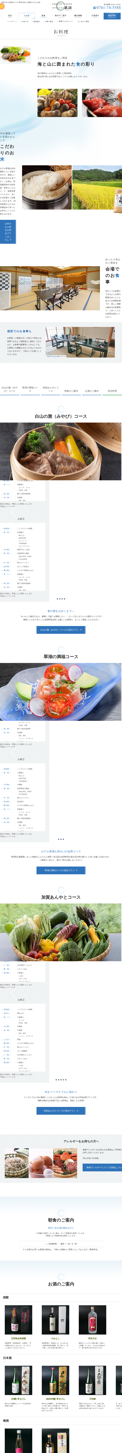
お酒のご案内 (92, 391)
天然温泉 (43, 16)
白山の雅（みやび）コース (10, 389)
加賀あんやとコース (51, 389)
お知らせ (26, 21)
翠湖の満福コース (30, 389)
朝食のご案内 (71, 391)
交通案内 (95, 16)
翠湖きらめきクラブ (67, 21)
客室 (9, 16)
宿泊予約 (112, 16)
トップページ (14, 21)
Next (108, 512)
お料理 (26, 16)
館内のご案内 (61, 16)
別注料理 (112, 391)
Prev (14, 512)
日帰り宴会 (51, 21)
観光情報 (78, 16)
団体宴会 (38, 21)
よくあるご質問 (85, 21)
